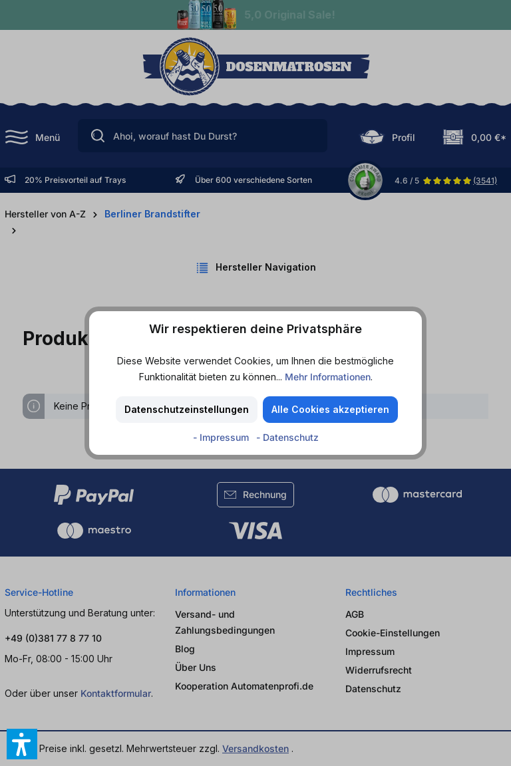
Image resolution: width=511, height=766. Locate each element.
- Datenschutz (287, 437)
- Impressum (222, 437)
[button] (22, 744)
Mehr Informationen (328, 376)
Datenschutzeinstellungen (186, 409)
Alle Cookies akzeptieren (330, 409)
